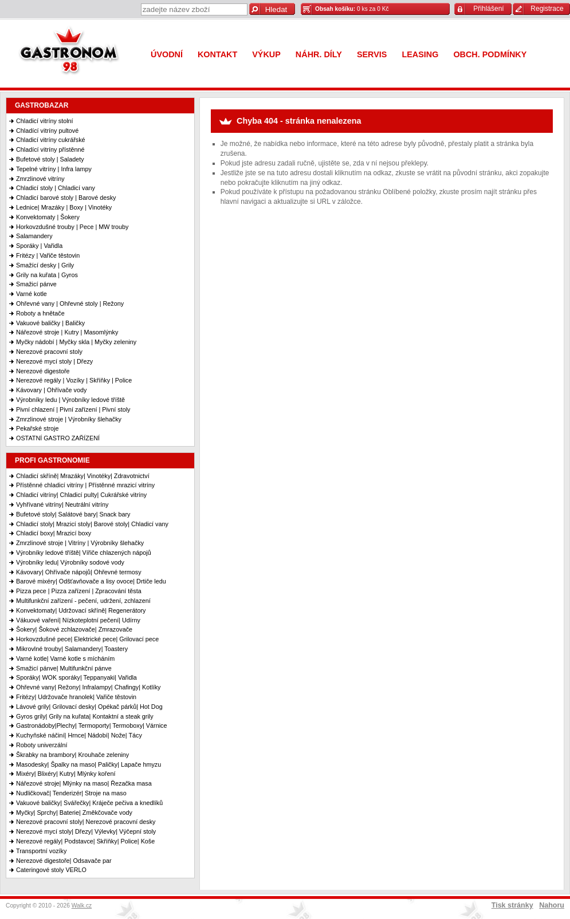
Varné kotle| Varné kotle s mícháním (65, 658)
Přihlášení (488, 9)
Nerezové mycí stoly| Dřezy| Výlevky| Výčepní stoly (86, 831)
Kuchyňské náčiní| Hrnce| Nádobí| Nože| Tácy (79, 735)
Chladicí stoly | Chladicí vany (55, 187)
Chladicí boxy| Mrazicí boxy (53, 533)
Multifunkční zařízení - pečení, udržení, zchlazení (83, 600)
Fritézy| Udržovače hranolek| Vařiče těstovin (76, 696)
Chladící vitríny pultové (47, 130)
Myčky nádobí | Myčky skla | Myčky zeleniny (76, 341)
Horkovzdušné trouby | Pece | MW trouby (72, 226)
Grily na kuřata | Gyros (47, 274)
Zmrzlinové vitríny (40, 178)
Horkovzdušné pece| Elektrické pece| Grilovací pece (87, 639)
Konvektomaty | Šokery (48, 217)
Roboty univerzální (41, 744)
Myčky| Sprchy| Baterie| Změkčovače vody (74, 812)
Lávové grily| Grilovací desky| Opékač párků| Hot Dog (89, 706)
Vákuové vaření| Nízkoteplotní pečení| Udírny (78, 620)
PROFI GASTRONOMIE (52, 460)
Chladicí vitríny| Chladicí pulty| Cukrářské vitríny (81, 494)
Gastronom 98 (71, 53)
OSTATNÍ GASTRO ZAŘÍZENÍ (58, 438)
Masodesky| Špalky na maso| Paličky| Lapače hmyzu (88, 764)
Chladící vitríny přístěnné (50, 149)
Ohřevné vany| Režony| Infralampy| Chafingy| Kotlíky (88, 687)
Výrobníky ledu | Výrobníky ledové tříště (70, 399)
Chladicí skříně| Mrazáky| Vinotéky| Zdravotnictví (83, 475)
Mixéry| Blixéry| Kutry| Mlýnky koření (65, 773)
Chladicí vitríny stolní (44, 120)
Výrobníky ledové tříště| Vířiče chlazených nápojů (83, 552)
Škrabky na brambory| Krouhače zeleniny (72, 754)
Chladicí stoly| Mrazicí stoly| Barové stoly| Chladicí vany (92, 523)
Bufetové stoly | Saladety (50, 159)
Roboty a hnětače (40, 313)
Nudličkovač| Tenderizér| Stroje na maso (71, 793)
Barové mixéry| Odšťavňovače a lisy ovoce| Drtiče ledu (91, 581)
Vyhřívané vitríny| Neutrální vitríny (62, 504)
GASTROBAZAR (41, 105)
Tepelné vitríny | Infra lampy (54, 168)
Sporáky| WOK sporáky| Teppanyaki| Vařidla (76, 677)
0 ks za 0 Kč (352, 9)
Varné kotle (31, 293)
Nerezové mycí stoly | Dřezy (54, 361)
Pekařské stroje (37, 428)
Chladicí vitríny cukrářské (50, 139)
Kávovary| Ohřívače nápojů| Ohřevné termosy (78, 572)
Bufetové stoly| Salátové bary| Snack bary (73, 514)
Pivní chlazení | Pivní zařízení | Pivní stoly (73, 409)
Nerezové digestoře (43, 371)
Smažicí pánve (36, 284)
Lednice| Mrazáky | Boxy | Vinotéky (64, 207)
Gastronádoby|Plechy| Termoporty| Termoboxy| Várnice (91, 725)
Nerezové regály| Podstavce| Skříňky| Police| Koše (85, 841)
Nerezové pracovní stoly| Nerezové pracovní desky (85, 821)
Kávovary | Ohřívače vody (51, 389)
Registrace (546, 9)
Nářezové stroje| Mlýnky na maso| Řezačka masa (84, 783)
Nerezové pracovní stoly (49, 351)
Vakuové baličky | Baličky (50, 323)
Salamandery (34, 235)
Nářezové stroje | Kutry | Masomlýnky (67, 332)
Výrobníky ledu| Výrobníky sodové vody (70, 562)
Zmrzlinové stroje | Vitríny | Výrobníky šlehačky (80, 542)
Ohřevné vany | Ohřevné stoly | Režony (70, 303)
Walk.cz (82, 905)
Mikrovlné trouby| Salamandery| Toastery (72, 648)
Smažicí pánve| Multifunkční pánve (64, 668)
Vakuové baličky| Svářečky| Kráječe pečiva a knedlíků (89, 802)
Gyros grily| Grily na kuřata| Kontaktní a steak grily (85, 716)
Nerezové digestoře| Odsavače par (64, 860)
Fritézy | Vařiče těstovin (48, 255)
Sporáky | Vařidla (39, 245)
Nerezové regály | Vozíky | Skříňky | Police (74, 380)
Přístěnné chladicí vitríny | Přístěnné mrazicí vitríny (85, 485)
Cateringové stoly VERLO (51, 869)
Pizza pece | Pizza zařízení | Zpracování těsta (78, 590)
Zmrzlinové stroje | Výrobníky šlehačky (68, 419)
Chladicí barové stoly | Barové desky (66, 197)
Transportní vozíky (41, 850)
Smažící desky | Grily (45, 265)
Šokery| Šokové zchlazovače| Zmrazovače (74, 629)
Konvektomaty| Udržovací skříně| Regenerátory (81, 610)
